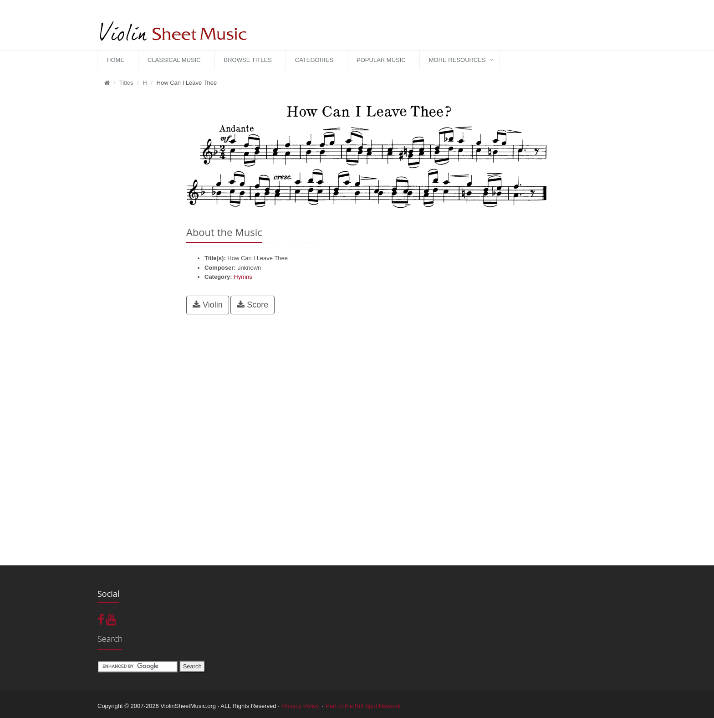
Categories (314, 59)
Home (115, 59)
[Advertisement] (135, 232)
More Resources (457, 59)
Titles (126, 82)
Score (252, 304)
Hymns (243, 276)
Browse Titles (248, 59)
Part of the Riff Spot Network (363, 706)
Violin (208, 304)
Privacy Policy (300, 706)
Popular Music (381, 59)
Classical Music (174, 59)
